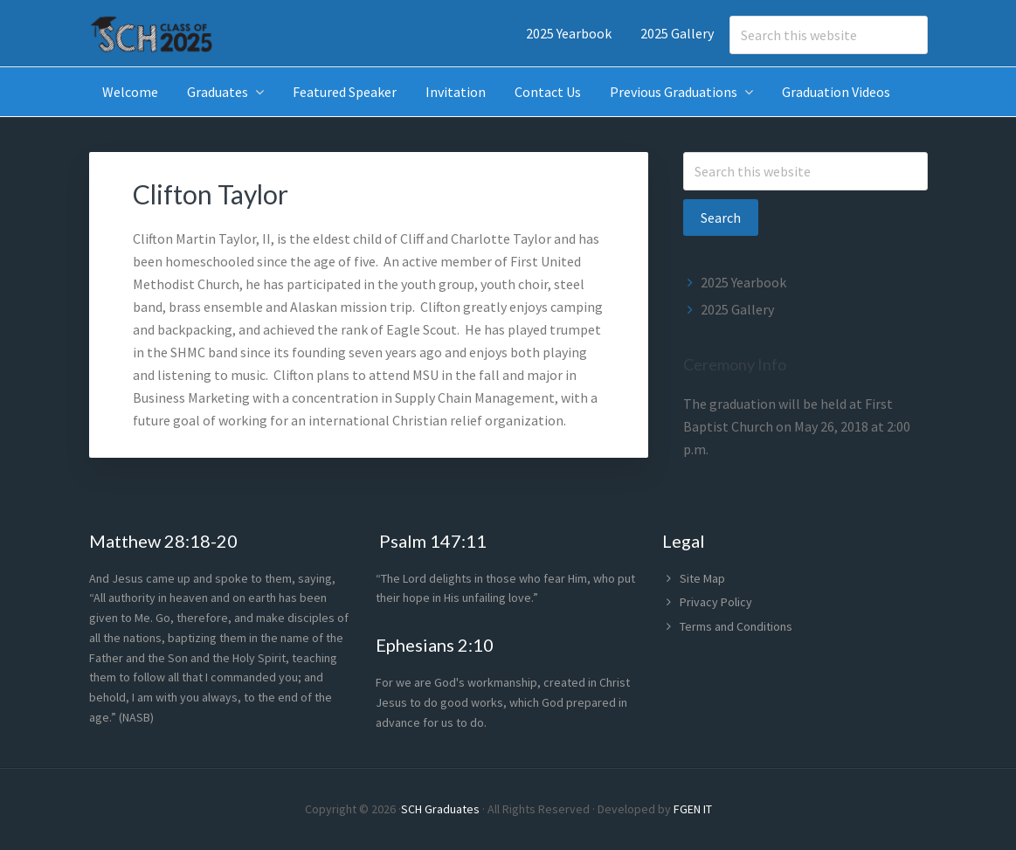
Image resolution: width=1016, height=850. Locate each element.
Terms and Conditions (736, 626)
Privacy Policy (716, 602)
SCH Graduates (440, 809)
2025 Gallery (737, 309)
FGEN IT (693, 809)
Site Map (702, 578)
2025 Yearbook (743, 282)
